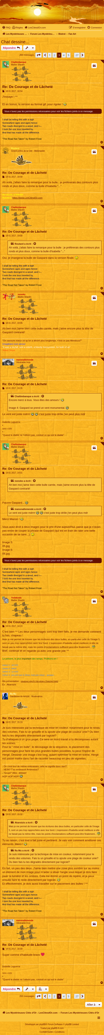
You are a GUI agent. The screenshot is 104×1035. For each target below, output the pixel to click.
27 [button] (76, 55)
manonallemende (24, 360)
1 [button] (49, 55)
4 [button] (63, 55)
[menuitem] (6, 27)
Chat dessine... (15, 42)
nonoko (21, 294)
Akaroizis (20, 822)
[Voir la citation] (35, 244)
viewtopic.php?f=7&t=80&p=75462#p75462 (39, 681)
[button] (38, 55)
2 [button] (54, 55)
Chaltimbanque (18, 62)
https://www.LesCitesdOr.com (27, 197)
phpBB (42, 1024)
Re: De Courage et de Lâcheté (27, 87)
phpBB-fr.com (57, 1028)
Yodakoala (16, 598)
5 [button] (68, 55)
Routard (15, 148)
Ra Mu (13, 694)
